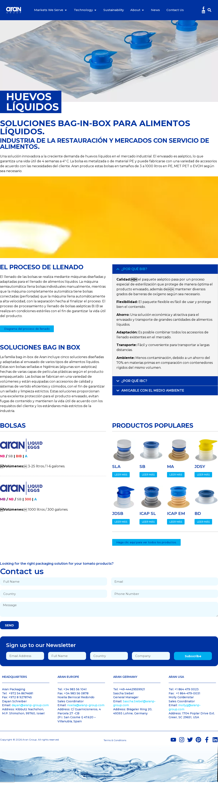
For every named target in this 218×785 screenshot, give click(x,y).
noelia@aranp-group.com (85, 705)
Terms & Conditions (115, 740)
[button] (209, 10)
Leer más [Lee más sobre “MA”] (175, 474)
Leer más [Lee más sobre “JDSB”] (121, 521)
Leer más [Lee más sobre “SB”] (148, 474)
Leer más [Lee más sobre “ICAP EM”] (175, 521)
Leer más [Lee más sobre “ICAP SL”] (148, 521)
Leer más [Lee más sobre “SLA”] (121, 474)
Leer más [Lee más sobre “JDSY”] (203, 474)
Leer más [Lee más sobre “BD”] (203, 521)
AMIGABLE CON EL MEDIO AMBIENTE (152, 390)
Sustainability (113, 10)
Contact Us (175, 10)
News (155, 10)
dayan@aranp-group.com (30, 705)
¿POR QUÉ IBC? (134, 381)
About (135, 10)
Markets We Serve (48, 10)
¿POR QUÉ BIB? (134, 269)
